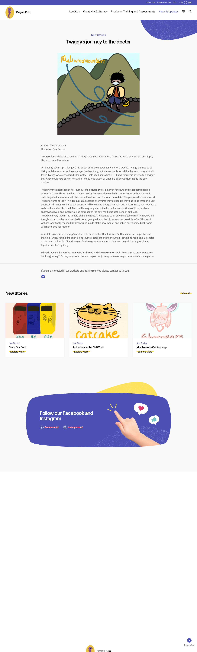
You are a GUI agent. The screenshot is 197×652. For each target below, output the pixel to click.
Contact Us (150, 2)
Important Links (164, 2)
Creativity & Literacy (95, 11)
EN (174, 2)
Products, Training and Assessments (133, 11)
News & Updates (169, 11)
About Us (74, 11)
